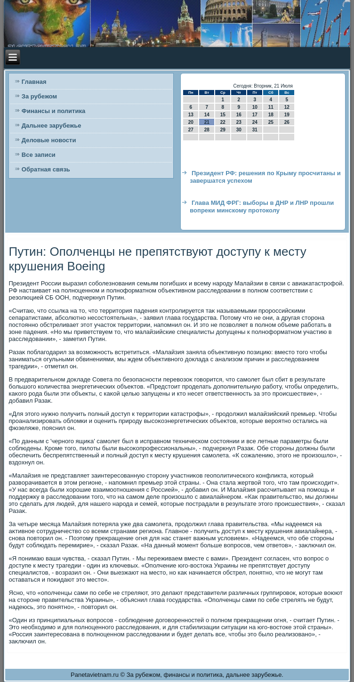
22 (222, 122)
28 (206, 129)
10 (254, 107)
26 (287, 122)
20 (190, 122)
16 (238, 114)
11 (271, 107)
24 (254, 122)
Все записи (39, 154)
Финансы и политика (53, 110)
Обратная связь (46, 169)
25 (271, 122)
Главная (34, 81)
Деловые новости (49, 140)
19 (287, 114)
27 (190, 129)
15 (222, 114)
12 (287, 107)
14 (206, 114)
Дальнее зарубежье (51, 125)
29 (222, 129)
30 (238, 129)
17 (254, 114)
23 (238, 122)
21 (206, 122)
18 (271, 114)
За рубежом (39, 96)
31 (254, 129)
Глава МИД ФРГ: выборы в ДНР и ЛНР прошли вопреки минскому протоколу (262, 206)
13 (190, 114)
